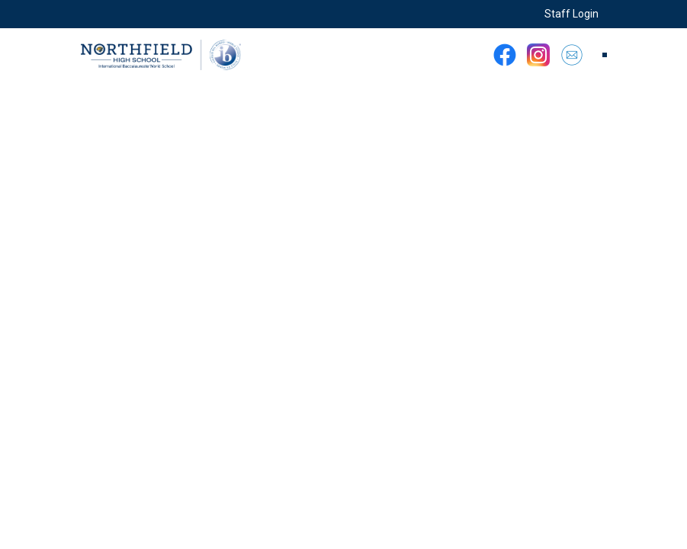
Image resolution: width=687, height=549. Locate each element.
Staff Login (571, 14)
